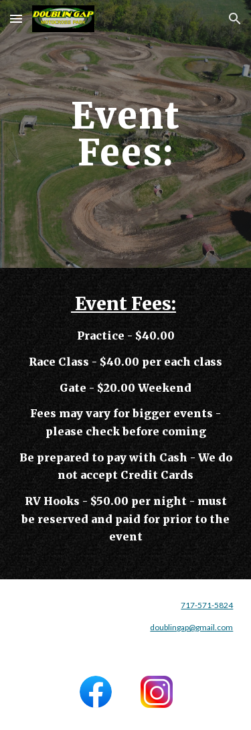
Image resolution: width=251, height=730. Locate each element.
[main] (126, 134)
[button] (16, 18)
